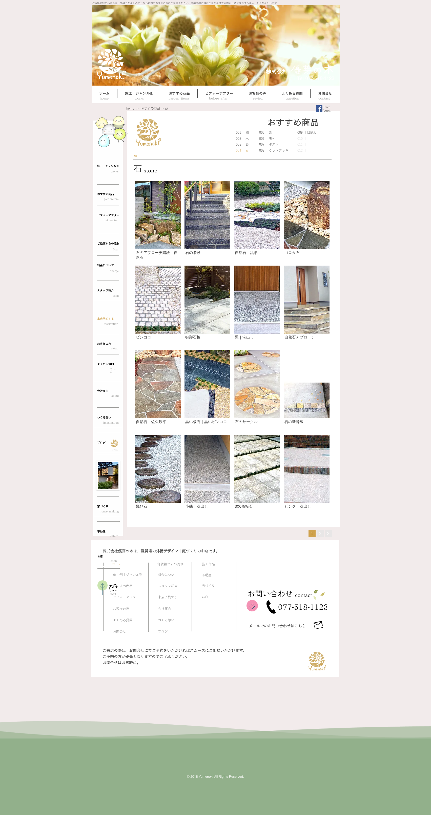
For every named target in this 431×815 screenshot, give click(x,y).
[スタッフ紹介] (108, 291)
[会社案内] (108, 391)
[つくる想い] (108, 418)
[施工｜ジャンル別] (108, 166)
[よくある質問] (108, 364)
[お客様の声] (108, 344)
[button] (158, 221)
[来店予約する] (108, 319)
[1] (312, 533)
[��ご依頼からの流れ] (108, 244)
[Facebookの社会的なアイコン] (319, 108)
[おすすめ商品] (108, 194)
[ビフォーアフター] (108, 215)
